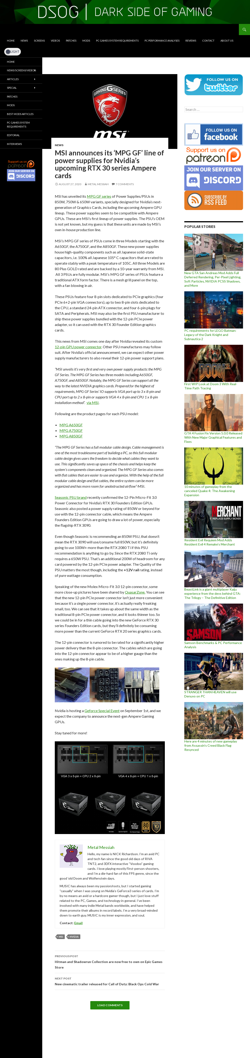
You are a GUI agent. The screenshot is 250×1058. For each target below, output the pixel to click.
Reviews (190, 40)
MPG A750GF (71, 430)
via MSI (93, 402)
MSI (61, 936)
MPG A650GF (71, 425)
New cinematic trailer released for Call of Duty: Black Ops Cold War (110, 981)
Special (12, 87)
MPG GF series (99, 196)
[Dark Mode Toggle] (12, 51)
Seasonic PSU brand (71, 497)
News (24, 40)
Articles (13, 79)
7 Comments (125, 184)
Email (78, 923)
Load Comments (110, 1005)
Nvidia (74, 936)
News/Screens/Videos (21, 70)
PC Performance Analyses (162, 40)
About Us (227, 40)
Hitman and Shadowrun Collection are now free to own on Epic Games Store (110, 961)
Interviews (14, 143)
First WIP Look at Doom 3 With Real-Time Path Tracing (210, 386)
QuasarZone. (135, 592)
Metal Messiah (98, 184)
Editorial (13, 135)
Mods (86, 40)
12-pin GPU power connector (78, 347)
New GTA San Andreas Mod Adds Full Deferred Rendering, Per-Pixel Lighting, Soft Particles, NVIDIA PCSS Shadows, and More (212, 279)
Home (11, 40)
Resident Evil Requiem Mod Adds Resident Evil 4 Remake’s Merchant (209, 542)
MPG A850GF (71, 436)
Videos (55, 40)
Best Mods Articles (20, 113)
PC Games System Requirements (117, 40)
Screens (39, 40)
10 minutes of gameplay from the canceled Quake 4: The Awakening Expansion (209, 491)
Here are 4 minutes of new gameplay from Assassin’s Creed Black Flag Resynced (210, 745)
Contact (208, 40)
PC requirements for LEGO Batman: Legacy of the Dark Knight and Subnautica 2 (210, 335)
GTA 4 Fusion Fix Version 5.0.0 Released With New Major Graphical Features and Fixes (213, 437)
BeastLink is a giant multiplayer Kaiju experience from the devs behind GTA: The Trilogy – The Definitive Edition (212, 593)
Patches (71, 40)
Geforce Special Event (102, 710)
